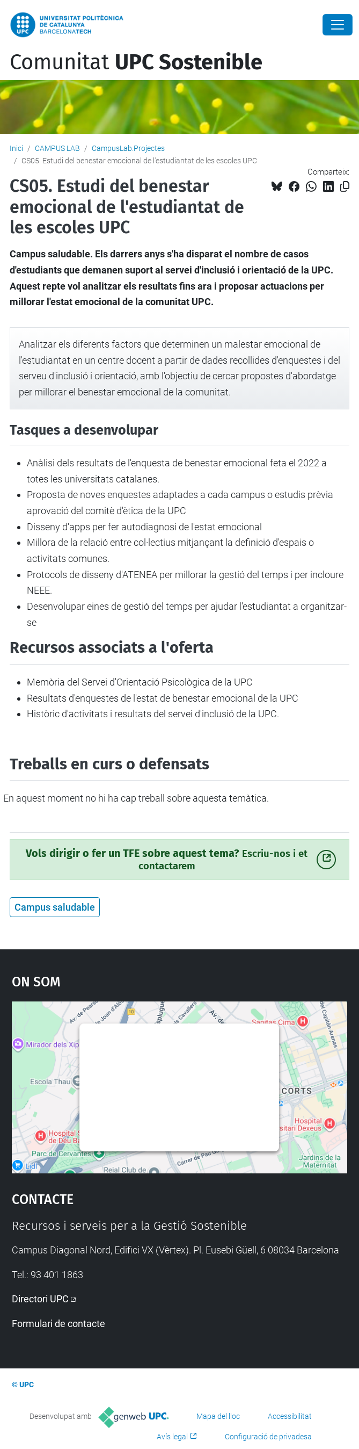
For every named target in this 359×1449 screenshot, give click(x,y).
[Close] (338, 24)
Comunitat (136, 62)
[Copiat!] (344, 187)
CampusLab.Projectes (128, 148)
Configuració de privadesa (268, 1436)
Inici (16, 148)
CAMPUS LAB (57, 148)
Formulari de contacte (58, 1323)
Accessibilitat (290, 1416)
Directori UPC (40, 1298)
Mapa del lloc (218, 1416)
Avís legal (172, 1436)
